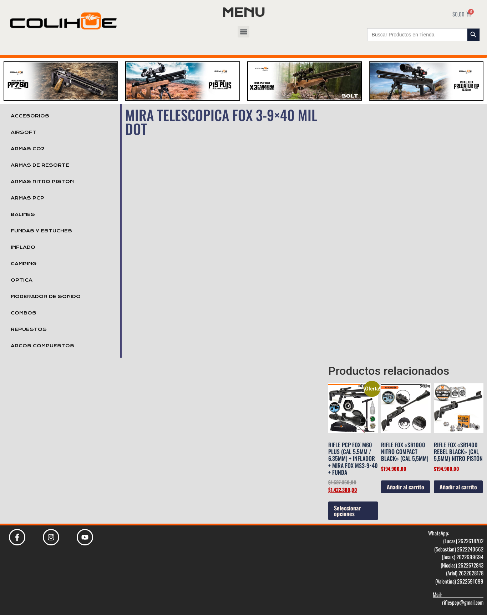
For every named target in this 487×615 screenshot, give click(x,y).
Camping (23, 264)
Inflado (23, 247)
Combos (23, 313)
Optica (21, 280)
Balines (23, 214)
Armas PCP (27, 198)
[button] (243, 31)
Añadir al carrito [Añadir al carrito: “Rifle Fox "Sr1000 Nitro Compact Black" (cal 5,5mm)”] (405, 487)
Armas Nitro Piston (42, 182)
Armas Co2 (28, 149)
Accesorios (30, 116)
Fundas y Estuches (41, 231)
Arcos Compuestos (42, 346)
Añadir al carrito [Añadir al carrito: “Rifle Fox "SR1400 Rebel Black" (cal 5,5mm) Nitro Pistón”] (458, 487)
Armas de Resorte (40, 165)
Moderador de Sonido (46, 296)
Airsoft (23, 132)
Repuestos (29, 329)
